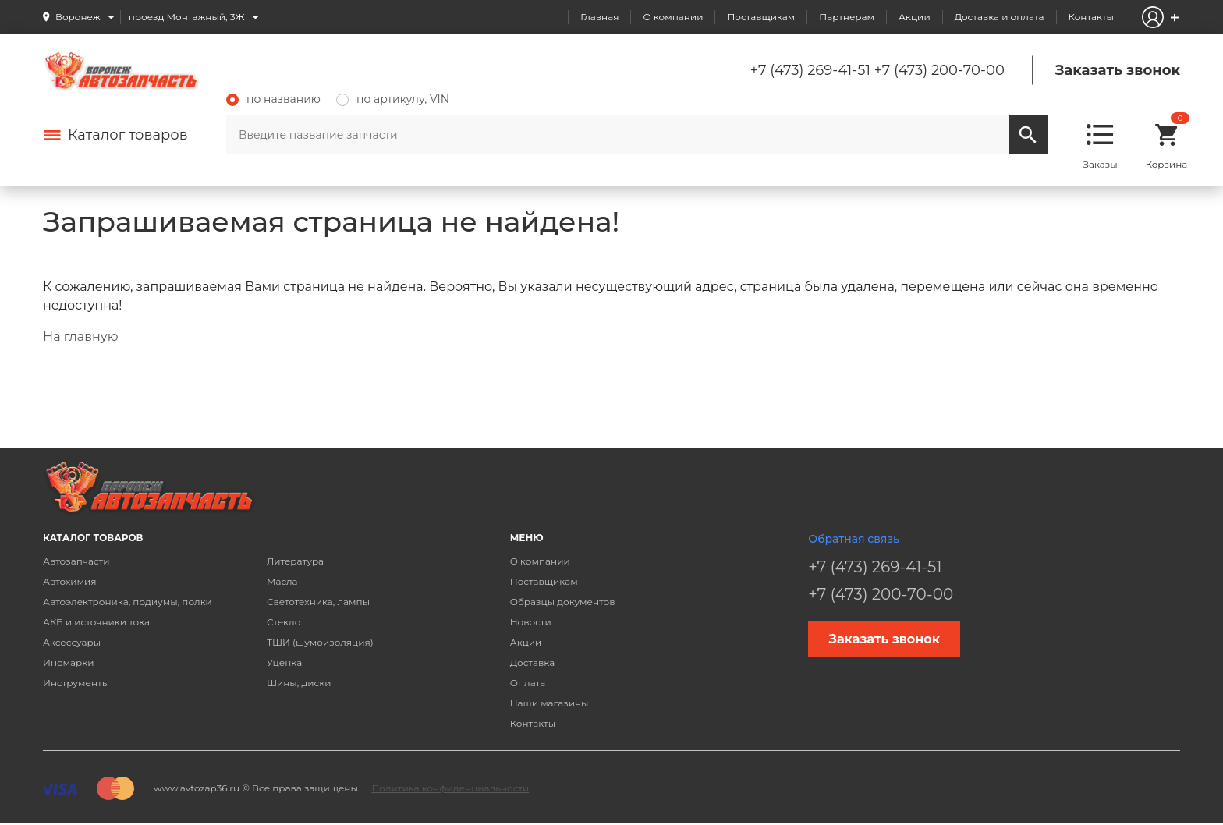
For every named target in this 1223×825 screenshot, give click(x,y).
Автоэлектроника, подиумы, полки (127, 601)
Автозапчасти (76, 561)
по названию (273, 99)
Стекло (283, 622)
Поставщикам (761, 17)
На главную (80, 336)
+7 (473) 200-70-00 (939, 70)
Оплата (528, 683)
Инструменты (76, 683)
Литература (295, 561)
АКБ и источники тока (96, 622)
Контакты (1091, 17)
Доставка (532, 662)
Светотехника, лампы (318, 601)
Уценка (284, 662)
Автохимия (70, 581)
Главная (599, 17)
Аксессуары (72, 642)
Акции (915, 17)
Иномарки (68, 662)
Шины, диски (299, 683)
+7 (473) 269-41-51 (810, 70)
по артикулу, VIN (392, 99)
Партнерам (846, 17)
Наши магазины (549, 703)
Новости (530, 622)
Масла (282, 581)
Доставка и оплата (999, 17)
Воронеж (78, 17)
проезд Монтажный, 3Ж (187, 17)
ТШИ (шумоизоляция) (320, 642)
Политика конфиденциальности (450, 788)
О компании (673, 17)
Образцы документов (562, 601)
